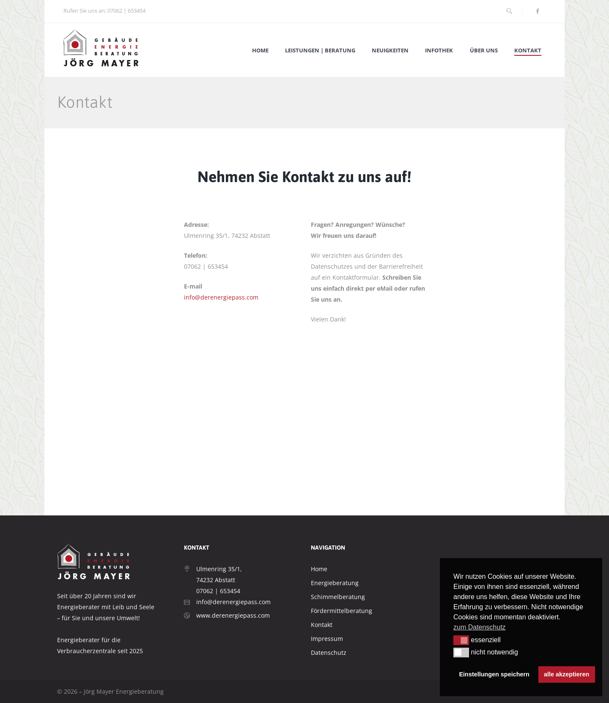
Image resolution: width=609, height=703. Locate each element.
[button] (461, 640)
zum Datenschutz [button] (479, 627)
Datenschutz (328, 653)
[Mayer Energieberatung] (304, 441)
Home (260, 50)
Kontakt (527, 50)
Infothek (439, 50)
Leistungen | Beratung (320, 50)
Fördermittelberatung (341, 611)
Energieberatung (335, 583)
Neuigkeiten (390, 50)
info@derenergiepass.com (221, 297)
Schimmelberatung (338, 597)
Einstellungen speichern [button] (494, 674)
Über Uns (484, 50)
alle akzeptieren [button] (566, 674)
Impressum (327, 639)
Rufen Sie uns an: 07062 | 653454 (104, 10)
